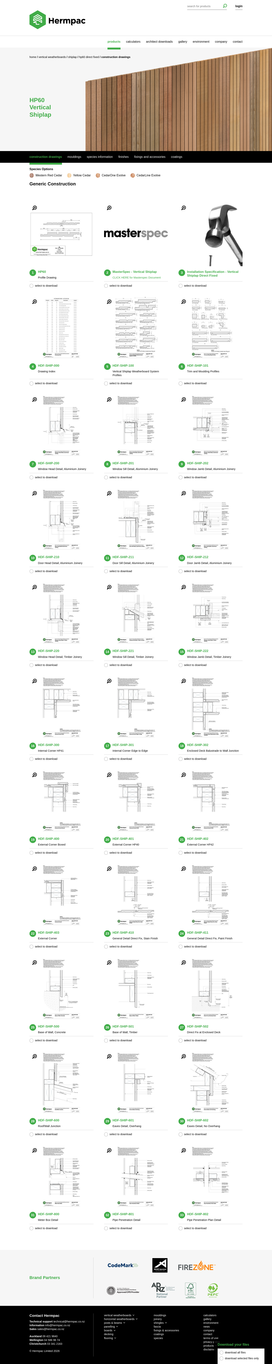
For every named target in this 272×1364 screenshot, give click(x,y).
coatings (159, 1334)
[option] (136, 99)
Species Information (100, 156)
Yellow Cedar (82, 175)
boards (108, 1330)
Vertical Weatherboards (53, 57)
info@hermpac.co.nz (57, 1325)
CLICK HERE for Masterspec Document (137, 277)
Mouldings (74, 156)
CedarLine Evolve (148, 175)
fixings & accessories (166, 1330)
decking (109, 1334)
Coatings (176, 156)
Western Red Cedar (49, 175)
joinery (158, 1319)
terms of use (210, 1338)
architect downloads (159, 41)
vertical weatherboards (117, 1315)
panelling (109, 1326)
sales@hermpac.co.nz (50, 1329)
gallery (182, 41)
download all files (235, 1352)
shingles (159, 1322)
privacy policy (211, 1341)
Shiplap (73, 57)
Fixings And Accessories (149, 156)
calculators (133, 41)
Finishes (123, 156)
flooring (108, 1338)
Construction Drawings (45, 156)
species (158, 1338)
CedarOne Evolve (114, 175)
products (113, 41)
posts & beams (113, 1322)
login (239, 6)
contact (238, 41)
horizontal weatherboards (119, 1319)
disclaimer (209, 1349)
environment (201, 41)
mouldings (160, 1315)
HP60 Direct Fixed (89, 57)
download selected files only (242, 1358)
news (206, 1326)
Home (33, 57)
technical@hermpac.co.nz (69, 1321)
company (221, 41)
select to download (46, 285)
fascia (157, 1326)
